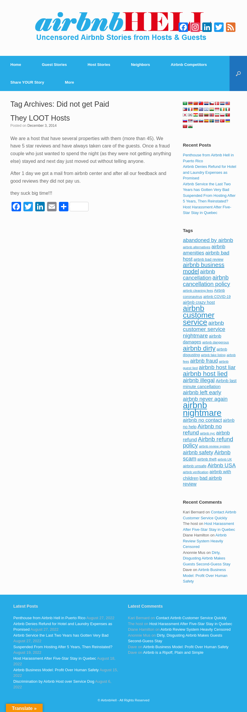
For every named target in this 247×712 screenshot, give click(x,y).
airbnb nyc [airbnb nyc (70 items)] (207, 433)
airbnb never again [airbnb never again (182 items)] (205, 399)
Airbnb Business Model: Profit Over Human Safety (205, 575)
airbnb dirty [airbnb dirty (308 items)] (199, 348)
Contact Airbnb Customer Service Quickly (191, 618)
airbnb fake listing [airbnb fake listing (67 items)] (213, 355)
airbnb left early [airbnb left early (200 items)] (202, 392)
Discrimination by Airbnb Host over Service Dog (53, 681)
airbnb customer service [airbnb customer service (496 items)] (198, 315)
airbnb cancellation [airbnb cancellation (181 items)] (199, 274)
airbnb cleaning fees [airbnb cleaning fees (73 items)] (198, 290)
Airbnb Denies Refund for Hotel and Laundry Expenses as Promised (209, 172)
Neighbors (140, 64)
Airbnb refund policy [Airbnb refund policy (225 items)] (208, 442)
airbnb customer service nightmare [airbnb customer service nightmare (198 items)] (204, 329)
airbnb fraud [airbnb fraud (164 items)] (204, 361)
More (69, 82)
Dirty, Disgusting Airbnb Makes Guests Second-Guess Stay (206, 558)
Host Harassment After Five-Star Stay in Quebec (54, 658)
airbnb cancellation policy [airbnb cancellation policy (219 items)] (206, 280)
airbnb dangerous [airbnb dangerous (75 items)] (215, 342)
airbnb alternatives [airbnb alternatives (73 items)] (196, 247)
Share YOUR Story (27, 82)
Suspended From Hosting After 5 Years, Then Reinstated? (62, 647)
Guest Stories (54, 64)
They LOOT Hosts (40, 118)
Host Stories (99, 64)
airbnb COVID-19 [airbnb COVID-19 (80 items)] (217, 297)
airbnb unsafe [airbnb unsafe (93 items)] (194, 466)
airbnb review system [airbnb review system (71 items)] (214, 446)
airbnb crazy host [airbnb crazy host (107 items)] (199, 302)
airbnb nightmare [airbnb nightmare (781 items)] (202, 409)
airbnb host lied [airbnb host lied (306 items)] (205, 373)
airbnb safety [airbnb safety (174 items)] (198, 452)
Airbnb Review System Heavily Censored (204, 541)
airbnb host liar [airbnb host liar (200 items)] (217, 367)
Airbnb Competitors (189, 64)
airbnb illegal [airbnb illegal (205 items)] (198, 380)
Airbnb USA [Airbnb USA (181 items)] (222, 465)
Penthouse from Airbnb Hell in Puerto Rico (49, 618)
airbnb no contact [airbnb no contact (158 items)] (202, 420)
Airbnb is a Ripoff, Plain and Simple (173, 652)
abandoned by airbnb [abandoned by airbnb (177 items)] (208, 240)
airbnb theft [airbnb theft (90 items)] (206, 459)
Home (15, 64)
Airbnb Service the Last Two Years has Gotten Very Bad (60, 635)
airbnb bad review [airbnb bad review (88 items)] (209, 259)
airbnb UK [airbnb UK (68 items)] (225, 459)
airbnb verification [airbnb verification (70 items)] (195, 472)
